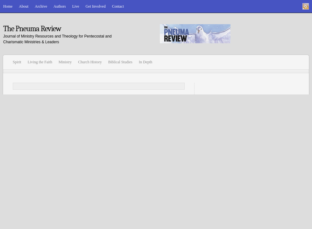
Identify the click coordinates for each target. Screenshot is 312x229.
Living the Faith (40, 62)
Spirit (17, 62)
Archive (41, 6)
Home (7, 6)
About (23, 6)
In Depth (145, 62)
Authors (59, 6)
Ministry (65, 62)
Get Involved (96, 6)
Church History (90, 62)
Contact (118, 6)
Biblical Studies (120, 62)
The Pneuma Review (32, 28)
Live (75, 6)
